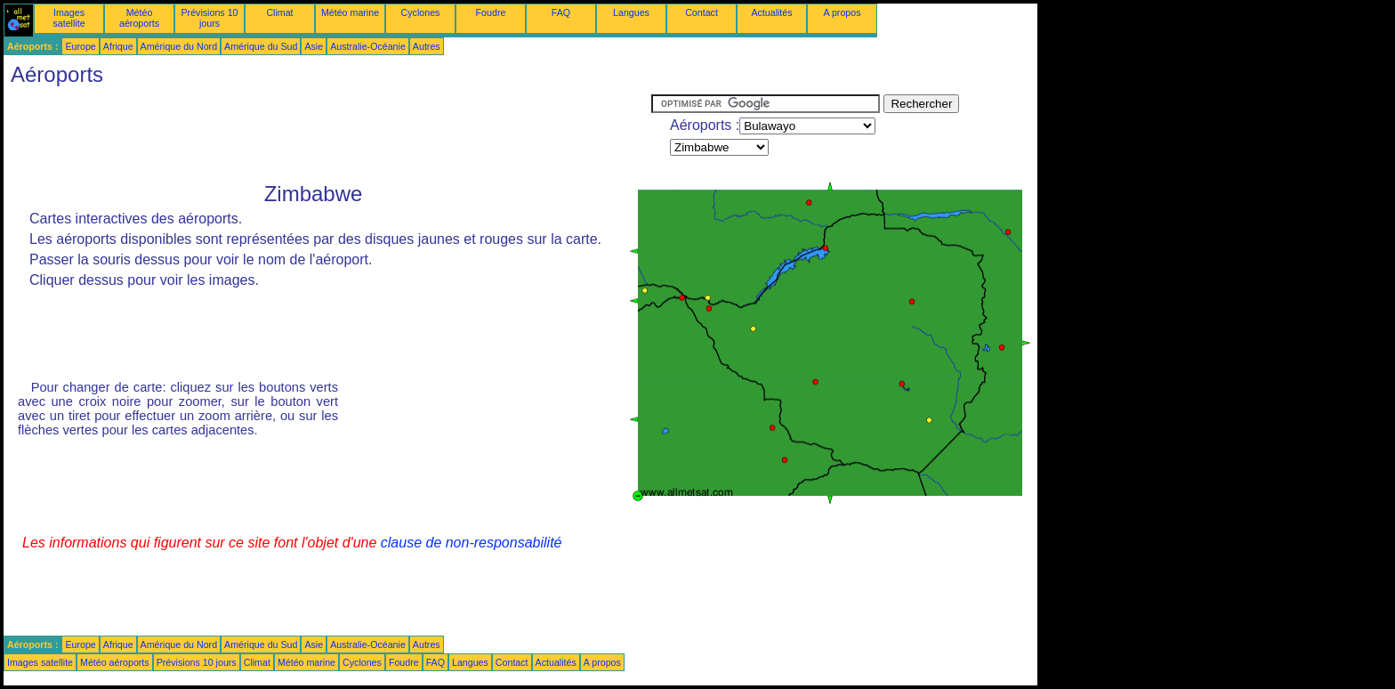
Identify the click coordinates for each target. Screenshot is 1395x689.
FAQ (561, 12)
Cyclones (420, 12)
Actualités (771, 12)
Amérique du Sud (260, 46)
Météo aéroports (139, 17)
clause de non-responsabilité (471, 542)
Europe (80, 46)
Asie (313, 46)
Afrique (118, 46)
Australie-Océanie (368, 46)
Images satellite (68, 17)
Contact (701, 12)
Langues (631, 12)
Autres (426, 46)
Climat (279, 12)
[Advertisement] (327, 134)
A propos (841, 12)
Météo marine (350, 12)
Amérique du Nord (179, 46)
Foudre (491, 12)
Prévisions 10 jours (209, 17)
